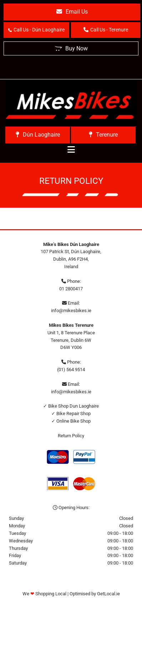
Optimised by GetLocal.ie (95, 593)
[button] (72, 12)
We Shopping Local (44, 593)
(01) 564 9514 (71, 369)
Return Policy (71, 435)
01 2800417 (71, 288)
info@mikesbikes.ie (71, 310)
